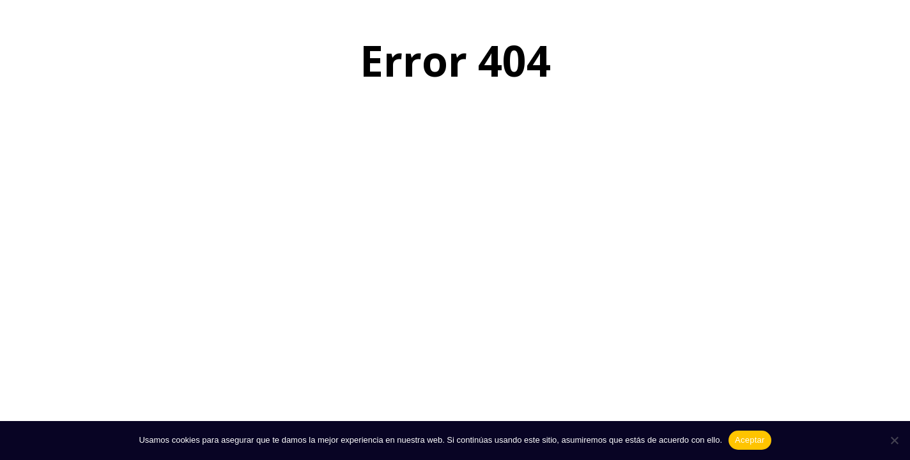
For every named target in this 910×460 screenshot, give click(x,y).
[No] (894, 440)
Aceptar (750, 440)
